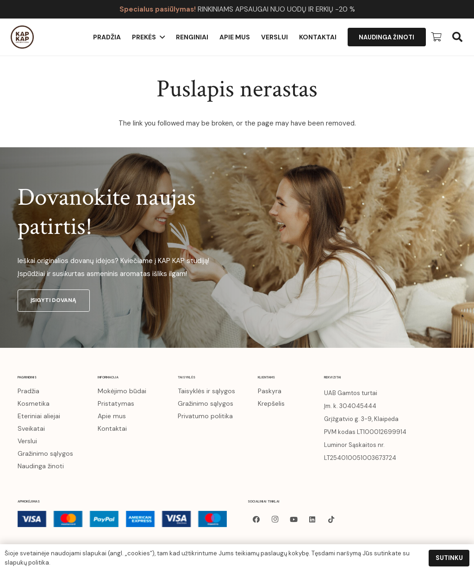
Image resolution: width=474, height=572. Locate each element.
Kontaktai (112, 428)
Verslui (27, 441)
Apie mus (112, 416)
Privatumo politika (205, 416)
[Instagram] (275, 519)
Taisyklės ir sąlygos (206, 391)
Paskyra (269, 391)
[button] (457, 37)
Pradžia (28, 391)
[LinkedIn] (312, 519)
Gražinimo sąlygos (45, 453)
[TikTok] (331, 519)
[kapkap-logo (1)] (22, 37)
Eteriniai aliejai (39, 416)
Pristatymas (116, 403)
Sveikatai (31, 428)
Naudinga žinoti (41, 466)
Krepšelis (271, 403)
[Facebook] (256, 519)
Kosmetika (34, 403)
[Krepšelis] (436, 37)
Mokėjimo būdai (122, 391)
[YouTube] (294, 519)
